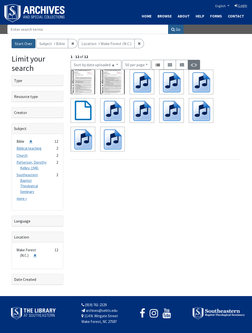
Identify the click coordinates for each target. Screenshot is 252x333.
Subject (20, 128)
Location (21, 237)
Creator (20, 112)
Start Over (23, 43)
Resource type (26, 96)
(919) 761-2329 (94, 304)
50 (135, 64)
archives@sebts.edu (99, 310)
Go (175, 29)
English (220, 6)
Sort (94, 64)
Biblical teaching (29, 148)
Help (200, 16)
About (184, 16)
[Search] (87, 29)
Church (22, 155)
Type (18, 80)
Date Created (25, 279)
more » (22, 198)
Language (22, 221)
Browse (165, 16)
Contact (236, 16)
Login (241, 5)
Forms (216, 16)
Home (147, 16)
